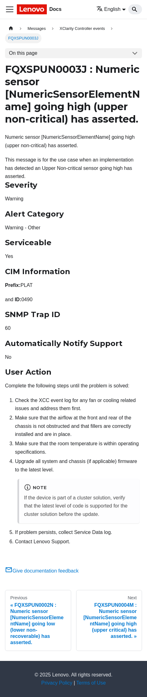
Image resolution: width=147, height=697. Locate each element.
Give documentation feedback (42, 570)
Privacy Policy (56, 682)
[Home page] (11, 28)
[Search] (135, 9)
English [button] (108, 9)
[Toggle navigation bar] (9, 9)
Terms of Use (91, 682)
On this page (23, 53)
